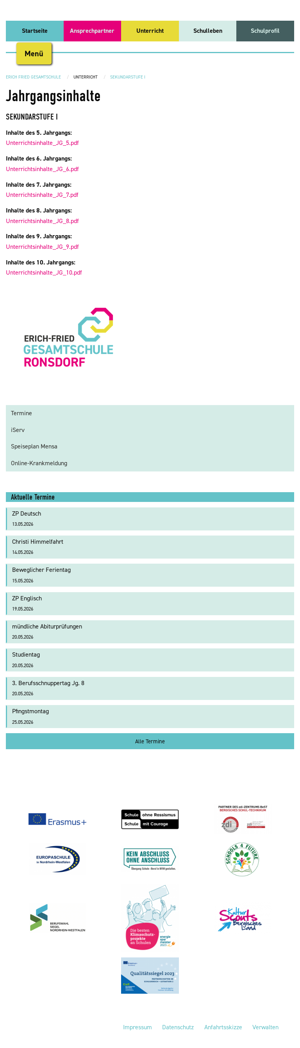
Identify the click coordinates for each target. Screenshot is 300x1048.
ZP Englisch (27, 603)
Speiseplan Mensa (34, 446)
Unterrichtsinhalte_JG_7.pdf (42, 195)
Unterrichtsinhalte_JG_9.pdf (42, 247)
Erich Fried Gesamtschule (33, 77)
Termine (21, 413)
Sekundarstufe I (127, 77)
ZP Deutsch (26, 518)
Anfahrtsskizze (223, 1027)
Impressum (137, 1027)
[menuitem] (35, 31)
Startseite (35, 31)
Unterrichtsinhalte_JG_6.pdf (42, 169)
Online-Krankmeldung (39, 463)
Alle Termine (150, 741)
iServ (18, 430)
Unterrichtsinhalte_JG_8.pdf (42, 221)
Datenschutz (178, 1027)
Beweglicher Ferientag (41, 575)
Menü (34, 53)
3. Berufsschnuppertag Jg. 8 (48, 688)
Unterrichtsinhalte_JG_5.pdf (42, 143)
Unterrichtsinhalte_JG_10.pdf (44, 272)
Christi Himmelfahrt (37, 546)
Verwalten (265, 1027)
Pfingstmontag (30, 716)
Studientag (26, 659)
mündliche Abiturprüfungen (47, 631)
